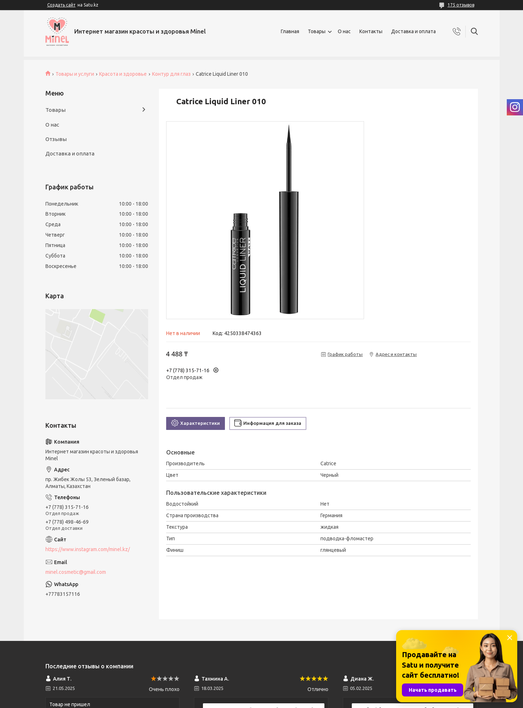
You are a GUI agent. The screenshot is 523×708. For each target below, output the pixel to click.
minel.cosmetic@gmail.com (75, 572)
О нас (344, 31)
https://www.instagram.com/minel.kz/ (87, 549)
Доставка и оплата (413, 31)
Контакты (370, 31)
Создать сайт (61, 5)
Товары (316, 31)
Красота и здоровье (123, 74)
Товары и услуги (75, 74)
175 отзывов (461, 5)
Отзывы (56, 139)
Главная (290, 31)
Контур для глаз (171, 74)
